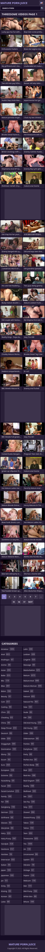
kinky (5, 886)
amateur (8, 649)
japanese (7, 875)
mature (30, 675)
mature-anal (31, 680)
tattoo (29, 828)
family (6, 796)
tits (28, 844)
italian (6, 865)
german (7, 812)
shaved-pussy (32, 817)
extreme (7, 775)
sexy (28, 807)
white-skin (30, 896)
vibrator (29, 865)
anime (6, 665)
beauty (6, 696)
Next (30, 602)
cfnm (5, 712)
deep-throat (9, 728)
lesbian (29, 654)
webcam (30, 880)
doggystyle (8, 744)
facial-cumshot (10, 791)
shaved (29, 812)
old (28, 717)
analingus (7, 659)
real (28, 770)
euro (5, 765)
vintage (29, 870)
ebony (6, 754)
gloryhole (7, 828)
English (42, 2)
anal (5, 654)
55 (14, 602)
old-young (31, 728)
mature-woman (33, 686)
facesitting (8, 780)
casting (6, 707)
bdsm (6, 691)
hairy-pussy (8, 838)
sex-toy (29, 801)
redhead (30, 791)
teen (28, 833)
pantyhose (31, 749)
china (5, 723)
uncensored (31, 854)
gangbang (8, 807)
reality (29, 786)
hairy (6, 833)
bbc (5, 680)
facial (6, 786)
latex (5, 901)
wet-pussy (31, 891)
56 (19, 602)
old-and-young (33, 723)
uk (27, 849)
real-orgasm (32, 780)
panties (29, 744)
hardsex (6, 854)
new (28, 707)
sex (28, 796)
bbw (5, 686)
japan (6, 870)
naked (28, 691)
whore (29, 901)
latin (28, 649)
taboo (29, 823)
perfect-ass (30, 759)
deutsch (6, 733)
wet (28, 886)
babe (6, 675)
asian (6, 670)
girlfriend (7, 817)
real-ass (30, 775)
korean (6, 896)
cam (5, 701)
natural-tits (31, 701)
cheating (7, 717)
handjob (7, 844)
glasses (6, 823)
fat (5, 801)
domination (8, 749)
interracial (8, 859)
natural (29, 696)
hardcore (7, 849)
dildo (6, 738)
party (28, 754)
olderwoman (31, 738)
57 (24, 602)
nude (28, 712)
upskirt (29, 859)
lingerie (30, 659)
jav (4, 880)
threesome (31, 838)
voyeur (29, 875)
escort (6, 759)
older (29, 733)
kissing (6, 891)
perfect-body (31, 765)
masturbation (32, 670)
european (8, 770)
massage (30, 665)
